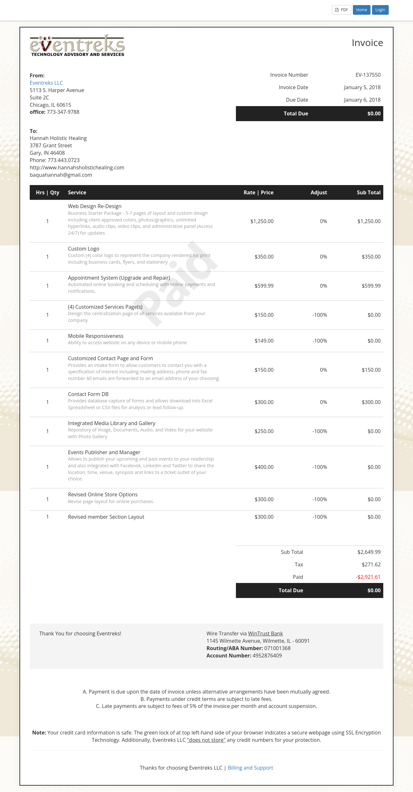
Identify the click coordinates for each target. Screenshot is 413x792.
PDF (341, 9)
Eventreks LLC (46, 82)
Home (361, 9)
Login (380, 9)
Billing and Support (250, 767)
